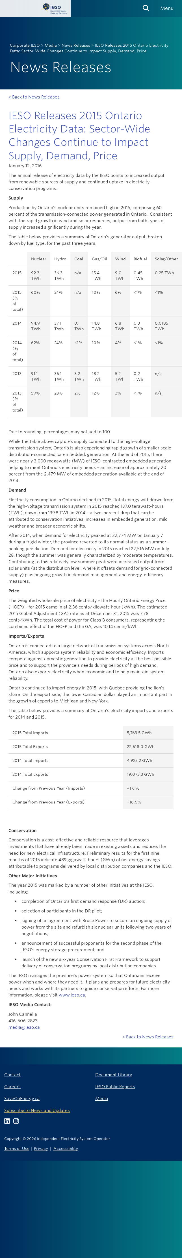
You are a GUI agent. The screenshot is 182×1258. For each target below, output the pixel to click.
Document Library (113, 1074)
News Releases (76, 45)
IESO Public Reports (115, 1086)
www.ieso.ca (72, 995)
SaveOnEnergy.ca (22, 1098)
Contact (12, 1074)
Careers (12, 1086)
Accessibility (65, 1148)
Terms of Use (16, 1148)
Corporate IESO (25, 45)
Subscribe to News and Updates (37, 1110)
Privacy (41, 1148)
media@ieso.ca (24, 1027)
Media (51, 45)
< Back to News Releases (34, 97)
